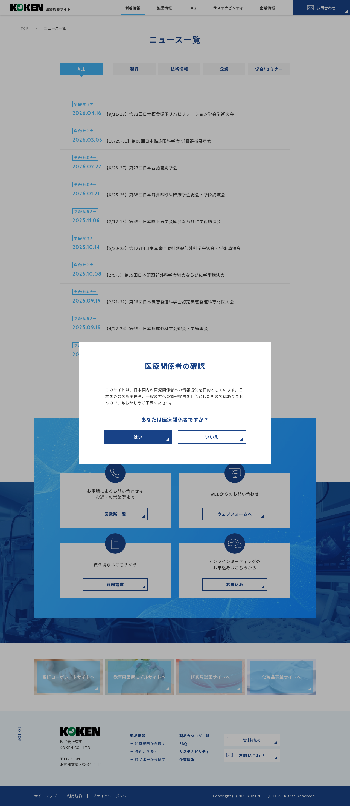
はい (138, 437)
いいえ (212, 437)
